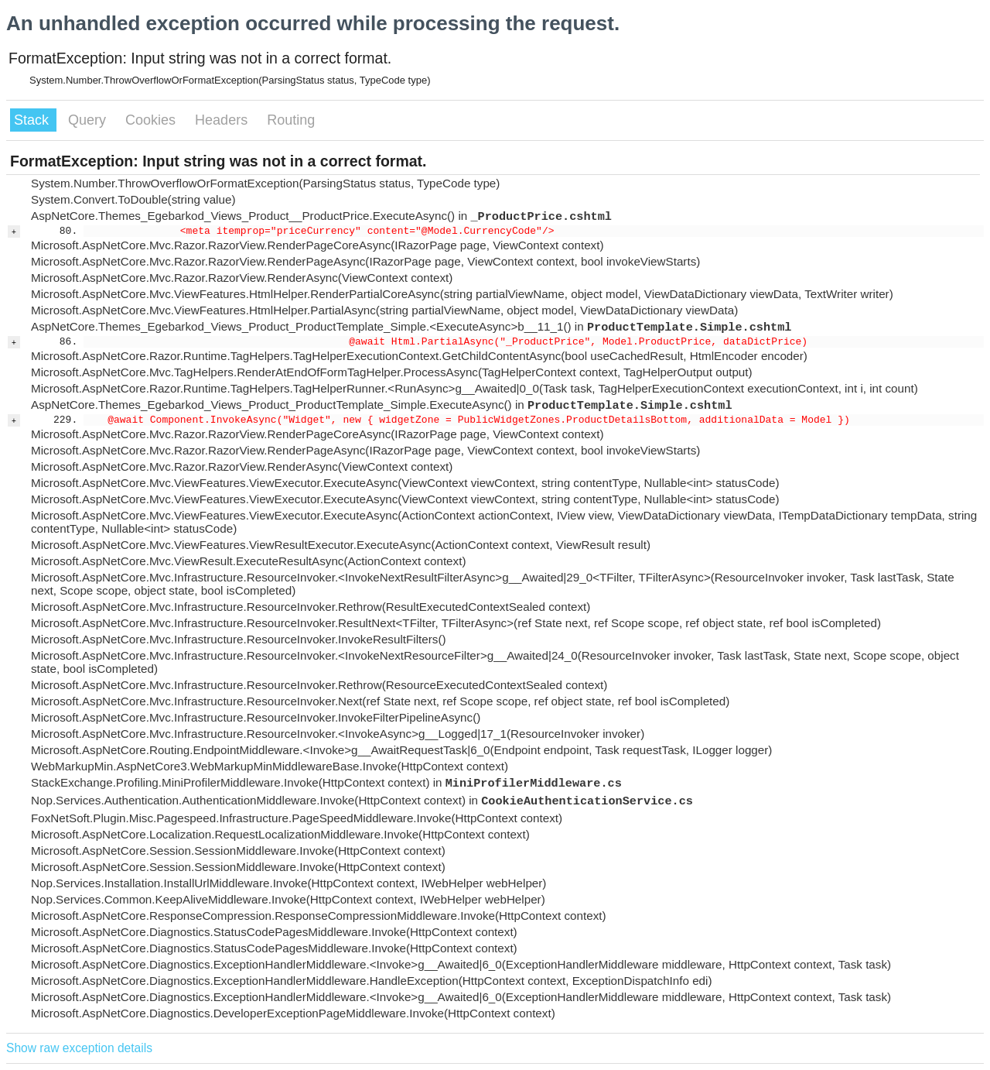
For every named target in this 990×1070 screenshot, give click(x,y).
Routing (291, 120)
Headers (223, 120)
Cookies (152, 120)
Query (89, 120)
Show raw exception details (79, 1048)
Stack (33, 120)
